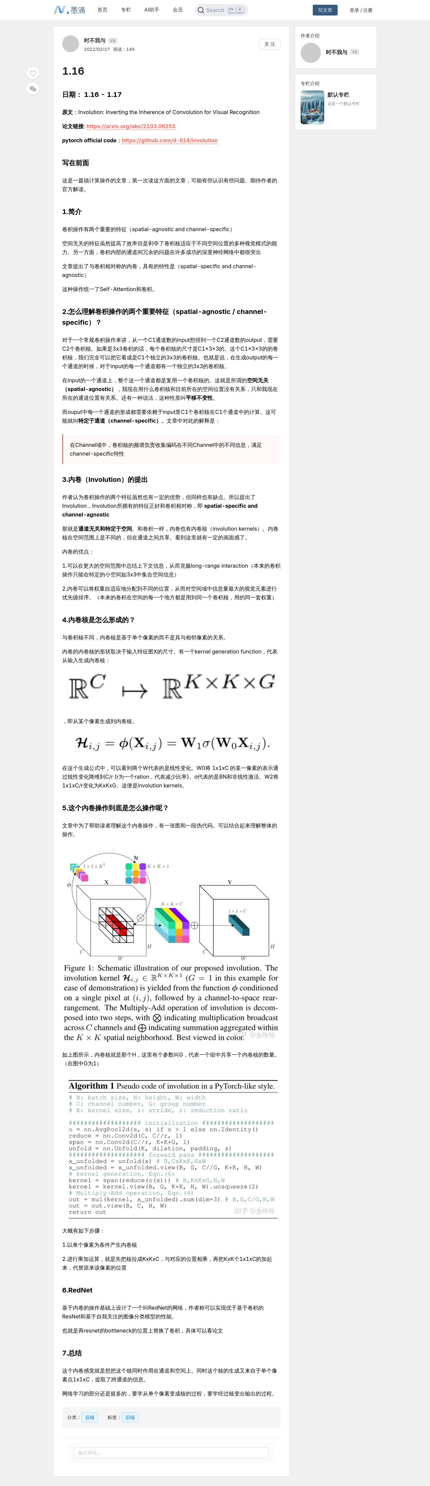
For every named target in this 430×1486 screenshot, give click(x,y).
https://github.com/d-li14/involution (170, 140)
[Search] (221, 10)
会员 (178, 9)
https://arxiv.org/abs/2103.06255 (131, 126)
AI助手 (151, 9)
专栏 (126, 9)
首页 (102, 9)
